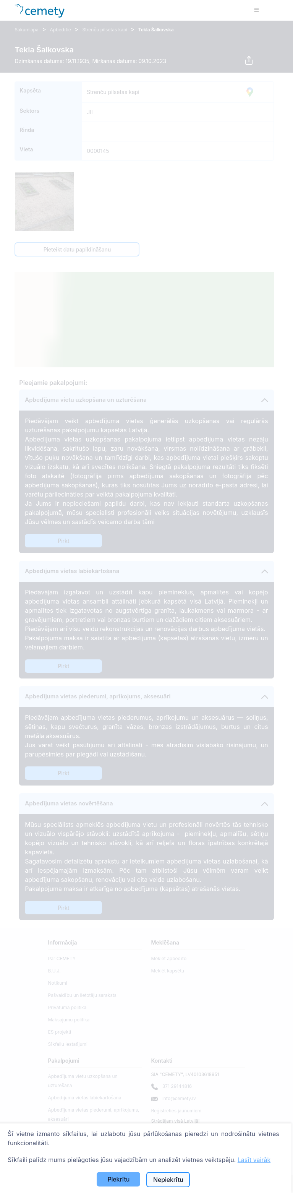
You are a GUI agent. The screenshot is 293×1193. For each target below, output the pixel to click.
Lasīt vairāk (254, 1160)
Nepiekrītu (168, 1179)
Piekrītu (118, 1179)
